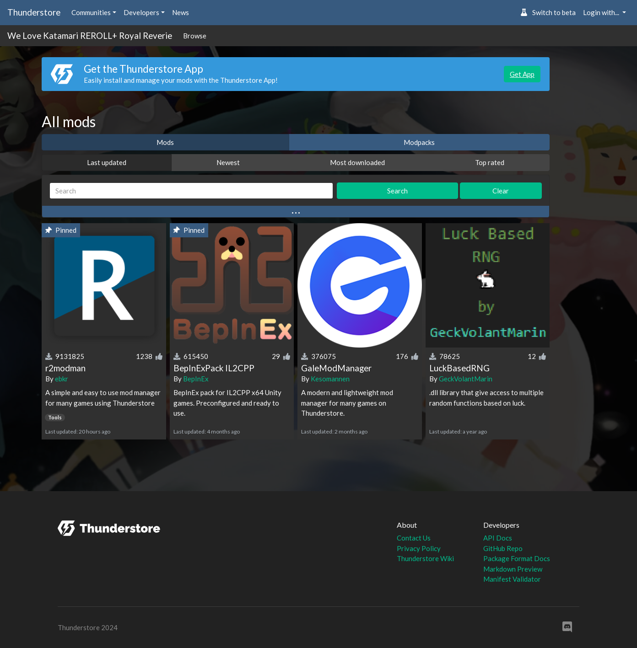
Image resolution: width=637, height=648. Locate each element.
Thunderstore (33, 12)
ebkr (61, 379)
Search (397, 191)
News (180, 12)
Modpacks (419, 142)
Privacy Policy (419, 548)
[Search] (191, 190)
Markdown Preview (512, 569)
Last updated (106, 162)
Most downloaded (357, 162)
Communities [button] (91, 12)
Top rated (489, 162)
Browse (194, 36)
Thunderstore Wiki (425, 558)
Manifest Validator (512, 579)
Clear (500, 191)
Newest (228, 162)
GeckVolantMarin (465, 379)
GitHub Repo (503, 548)
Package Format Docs (516, 558)
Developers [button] (141, 12)
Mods (165, 142)
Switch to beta (548, 12)
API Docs (497, 538)
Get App (522, 74)
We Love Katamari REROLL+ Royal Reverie (89, 35)
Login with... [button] (602, 12)
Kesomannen (330, 379)
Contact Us (414, 538)
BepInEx (196, 379)
